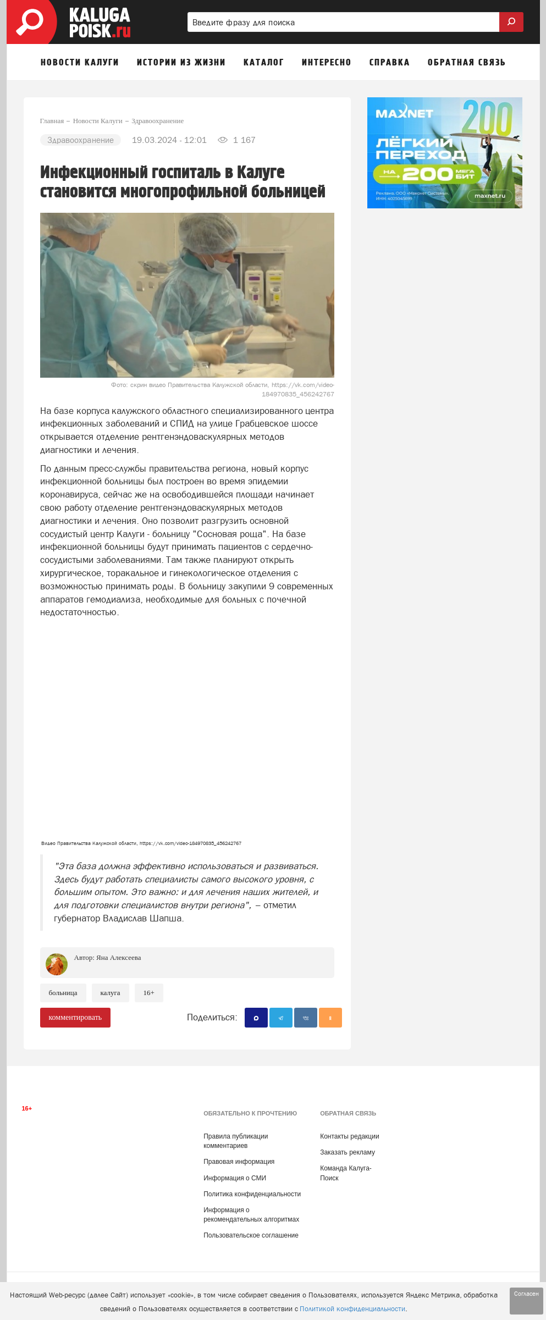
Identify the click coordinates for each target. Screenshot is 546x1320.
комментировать (75, 1017)
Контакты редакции (349, 1136)
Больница (63, 992)
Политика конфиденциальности (252, 1194)
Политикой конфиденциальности (352, 1309)
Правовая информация (238, 1162)
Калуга (110, 992)
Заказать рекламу (347, 1152)
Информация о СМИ (234, 1178)
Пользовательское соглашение (251, 1235)
